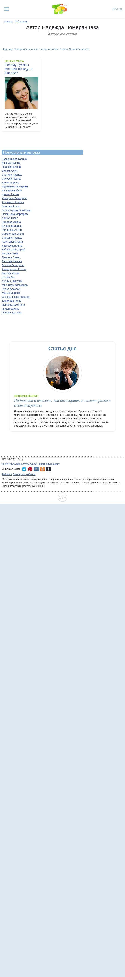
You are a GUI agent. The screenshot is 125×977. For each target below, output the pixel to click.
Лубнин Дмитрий (12, 281)
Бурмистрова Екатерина (16, 210)
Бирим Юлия (9, 170)
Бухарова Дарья (12, 225)
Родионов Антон (12, 229)
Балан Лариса (10, 182)
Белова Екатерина (13, 265)
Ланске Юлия (10, 217)
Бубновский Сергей (13, 249)
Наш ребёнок (28, 474)
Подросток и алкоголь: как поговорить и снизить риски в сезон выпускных (62, 402)
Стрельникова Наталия (16, 296)
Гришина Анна (10, 308)
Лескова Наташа (12, 261)
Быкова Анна (10, 253)
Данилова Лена (11, 300)
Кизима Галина (11, 162)
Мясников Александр (15, 284)
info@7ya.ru (8, 463)
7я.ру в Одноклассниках (42, 469)
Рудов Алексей (11, 288)
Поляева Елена (11, 166)
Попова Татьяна (11, 312)
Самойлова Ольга (13, 233)
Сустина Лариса (12, 174)
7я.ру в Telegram (24, 469)
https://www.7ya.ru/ (26, 463)
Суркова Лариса (12, 237)
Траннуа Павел (11, 257)
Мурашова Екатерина (15, 186)
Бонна (16, 474)
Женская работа (14, 61)
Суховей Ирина (11, 178)
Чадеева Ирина (11, 221)
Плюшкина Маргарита (15, 214)
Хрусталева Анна (12, 241)
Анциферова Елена (14, 269)
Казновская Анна (12, 245)
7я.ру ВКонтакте (36, 469)
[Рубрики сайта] (6, 9)
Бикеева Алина (11, 206)
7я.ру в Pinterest (30, 469)
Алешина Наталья (13, 202)
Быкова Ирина (10, 273)
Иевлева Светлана (13, 304)
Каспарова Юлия (12, 190)
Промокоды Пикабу (49, 463)
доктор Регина (10, 194)
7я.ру (48, 469)
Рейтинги (7, 474)
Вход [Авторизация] (117, 8)
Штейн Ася (8, 277)
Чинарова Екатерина (14, 198)
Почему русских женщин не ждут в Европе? (19, 69)
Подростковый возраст (26, 396)
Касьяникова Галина (14, 158)
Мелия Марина (11, 292)
